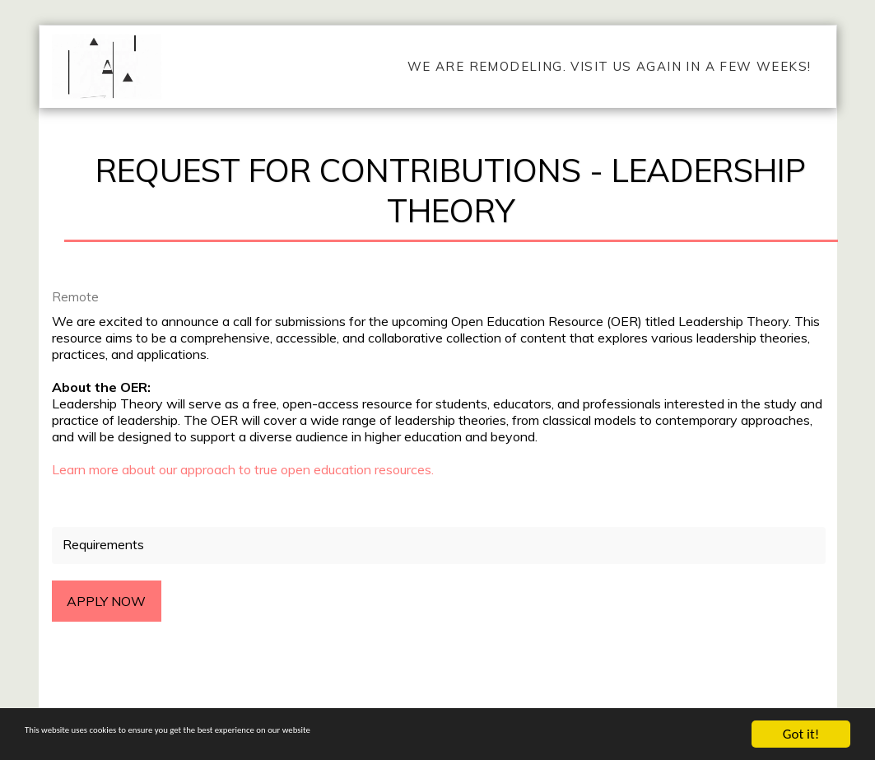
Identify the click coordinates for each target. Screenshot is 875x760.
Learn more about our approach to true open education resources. (243, 469)
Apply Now (106, 601)
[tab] (439, 545)
